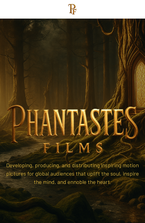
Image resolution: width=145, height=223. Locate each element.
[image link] (72, 8)
